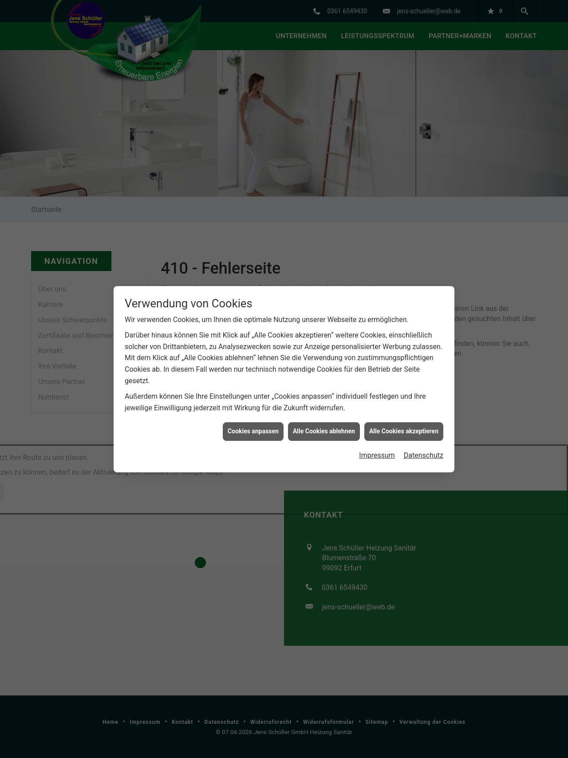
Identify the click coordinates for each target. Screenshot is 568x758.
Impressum (377, 434)
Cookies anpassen (253, 409)
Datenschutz (423, 434)
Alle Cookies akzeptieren (403, 409)
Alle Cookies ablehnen (324, 409)
